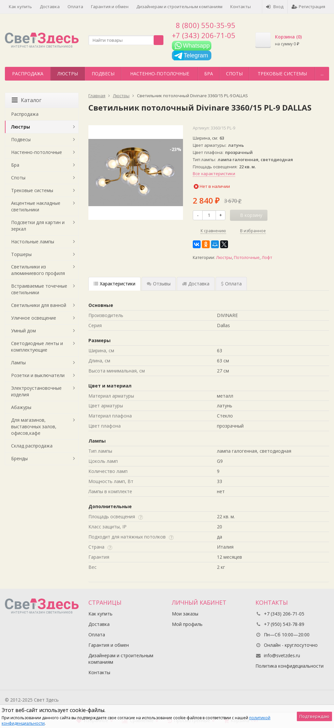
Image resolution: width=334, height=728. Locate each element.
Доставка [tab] (195, 284)
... (322, 73)
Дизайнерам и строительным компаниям (179, 6)
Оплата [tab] (231, 284)
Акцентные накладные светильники (35, 206)
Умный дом (23, 330)
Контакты (240, 6)
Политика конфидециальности (289, 666)
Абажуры (21, 407)
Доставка (50, 6)
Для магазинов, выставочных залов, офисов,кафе (33, 426)
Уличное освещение (33, 318)
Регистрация (308, 6)
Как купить (20, 6)
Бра (208, 73)
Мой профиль (187, 624)
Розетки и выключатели (38, 375)
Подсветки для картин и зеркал (38, 225)
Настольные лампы (32, 241)
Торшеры (21, 254)
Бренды (19, 458)
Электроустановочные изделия (36, 391)
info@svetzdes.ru (282, 655)
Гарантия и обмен (110, 6)
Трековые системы (282, 73)
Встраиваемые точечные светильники (39, 289)
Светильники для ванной (38, 305)
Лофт (267, 257)
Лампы (18, 362)
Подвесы (103, 73)
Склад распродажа (32, 446)
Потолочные (247, 257)
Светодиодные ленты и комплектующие (37, 346)
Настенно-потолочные (159, 73)
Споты (234, 73)
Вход (274, 6)
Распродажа (27, 73)
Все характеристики (214, 173)
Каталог (26, 100)
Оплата (75, 6)
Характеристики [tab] (114, 284)
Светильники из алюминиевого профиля (38, 270)
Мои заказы (185, 614)
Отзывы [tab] (159, 284)
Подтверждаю (314, 716)
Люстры (67, 73)
